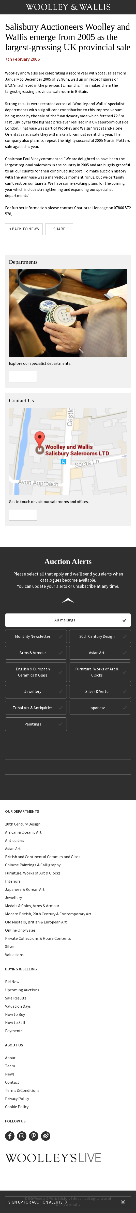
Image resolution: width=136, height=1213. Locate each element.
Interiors (13, 881)
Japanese (97, 707)
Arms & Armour (33, 652)
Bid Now (12, 981)
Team (10, 1065)
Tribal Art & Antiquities (33, 707)
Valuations (14, 954)
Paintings (32, 724)
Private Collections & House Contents (38, 938)
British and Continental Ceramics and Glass (42, 856)
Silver (10, 946)
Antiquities (14, 840)
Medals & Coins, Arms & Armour (32, 905)
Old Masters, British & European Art (36, 921)
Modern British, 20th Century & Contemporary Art (48, 913)
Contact (12, 1082)
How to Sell (15, 1022)
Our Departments (22, 811)
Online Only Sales (20, 930)
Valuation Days (18, 1006)
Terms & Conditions (22, 1090)
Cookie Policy (16, 1106)
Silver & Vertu (97, 691)
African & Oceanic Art (23, 832)
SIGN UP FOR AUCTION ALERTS (38, 1202)
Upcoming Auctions (22, 989)
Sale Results (15, 998)
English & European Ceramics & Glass (33, 672)
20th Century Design (97, 636)
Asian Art (97, 652)
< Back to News (24, 228)
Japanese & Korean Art (25, 889)
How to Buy (15, 1014)
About (10, 1057)
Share (59, 228)
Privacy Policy (17, 1098)
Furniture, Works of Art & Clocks (96, 672)
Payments (14, 1030)
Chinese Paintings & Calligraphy (33, 864)
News (9, 1074)
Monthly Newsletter (32, 636)
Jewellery (32, 691)
